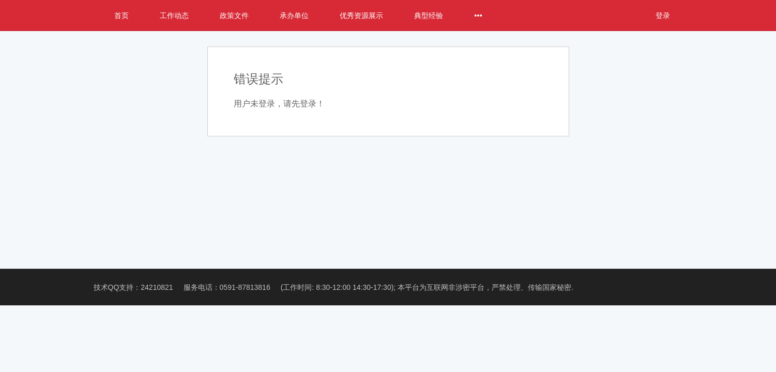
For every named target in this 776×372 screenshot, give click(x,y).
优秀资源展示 (361, 15)
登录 (663, 15)
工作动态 (174, 15)
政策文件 (234, 15)
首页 (121, 15)
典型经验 (428, 15)
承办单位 (294, 15)
